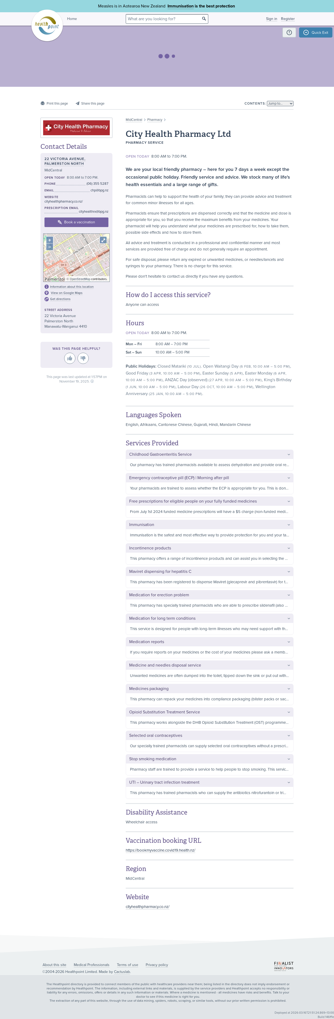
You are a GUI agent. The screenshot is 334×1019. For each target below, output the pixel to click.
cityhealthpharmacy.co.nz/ (147, 906)
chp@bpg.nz (99, 190)
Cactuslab (122, 971)
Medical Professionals (91, 965)
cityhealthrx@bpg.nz (93, 211)
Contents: (255, 103)
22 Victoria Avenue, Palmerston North (64, 161)
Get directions (60, 299)
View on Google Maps (67, 293)
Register (288, 19)
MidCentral (134, 120)
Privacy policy (157, 965)
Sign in (271, 19)
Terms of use (127, 965)
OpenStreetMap (80, 279)
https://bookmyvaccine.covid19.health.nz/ (160, 850)
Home (72, 19)
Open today (137, 156)
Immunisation (181, 6)
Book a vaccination (76, 222)
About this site (54, 965)
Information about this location (72, 287)
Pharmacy (154, 120)
